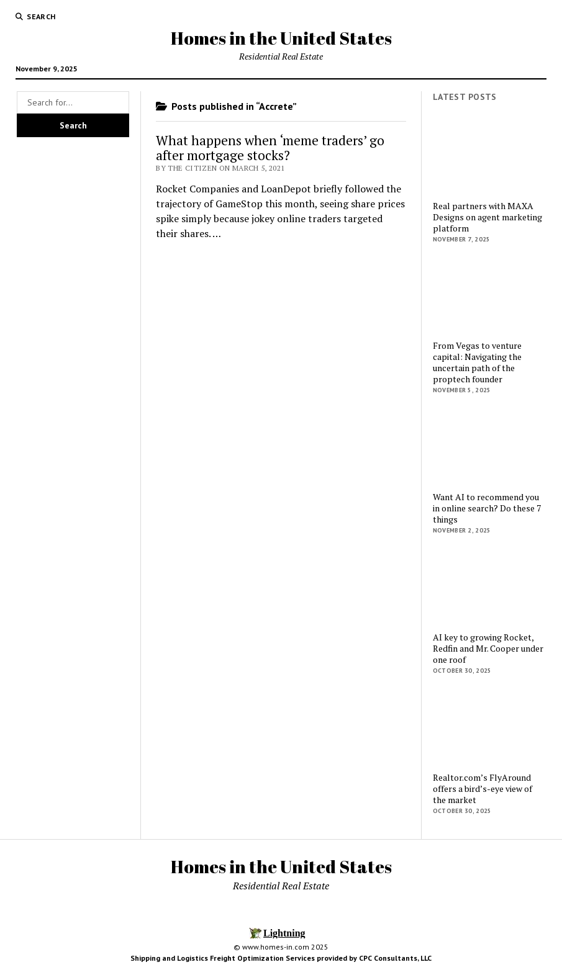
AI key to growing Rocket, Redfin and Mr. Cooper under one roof (488, 648)
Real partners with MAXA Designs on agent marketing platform (487, 217)
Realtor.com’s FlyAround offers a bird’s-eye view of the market (482, 789)
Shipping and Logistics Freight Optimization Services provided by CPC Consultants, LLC (281, 958)
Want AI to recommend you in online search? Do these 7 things (487, 508)
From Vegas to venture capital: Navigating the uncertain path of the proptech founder (477, 362)
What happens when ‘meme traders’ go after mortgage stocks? (270, 148)
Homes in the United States (281, 38)
